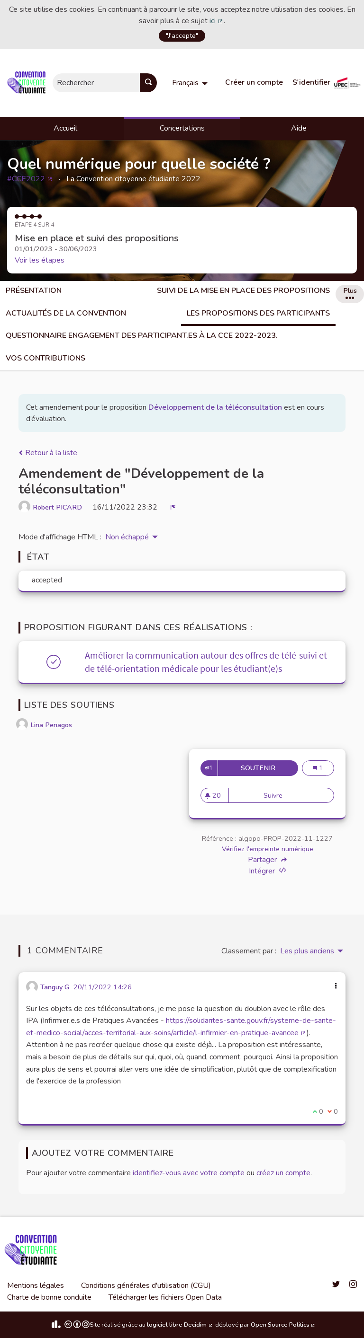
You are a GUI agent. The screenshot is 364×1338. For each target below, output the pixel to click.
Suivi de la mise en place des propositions (243, 290)
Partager (267, 859)
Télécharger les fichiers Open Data (165, 1297)
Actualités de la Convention (66, 313)
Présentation (34, 290)
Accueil (65, 128)
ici (216, 21)
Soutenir (269, 768)
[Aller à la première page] (28, 83)
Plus (350, 292)
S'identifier (311, 82)
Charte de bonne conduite (49, 1297)
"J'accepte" (182, 35)
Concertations (182, 128)
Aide (299, 128)
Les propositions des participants (258, 313)
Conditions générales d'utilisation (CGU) (146, 1285)
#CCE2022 (30, 179)
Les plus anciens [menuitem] (307, 951)
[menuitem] (191, 83)
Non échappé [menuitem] (127, 537)
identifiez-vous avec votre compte (189, 1173)
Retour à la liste (47, 453)
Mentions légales (35, 1285)
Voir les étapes (39, 260)
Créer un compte (254, 82)
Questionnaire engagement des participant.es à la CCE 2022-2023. (142, 335)
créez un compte (283, 1173)
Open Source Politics (283, 1324)
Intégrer (267, 871)
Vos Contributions (45, 358)
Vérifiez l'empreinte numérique (267, 849)
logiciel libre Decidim (180, 1324)
